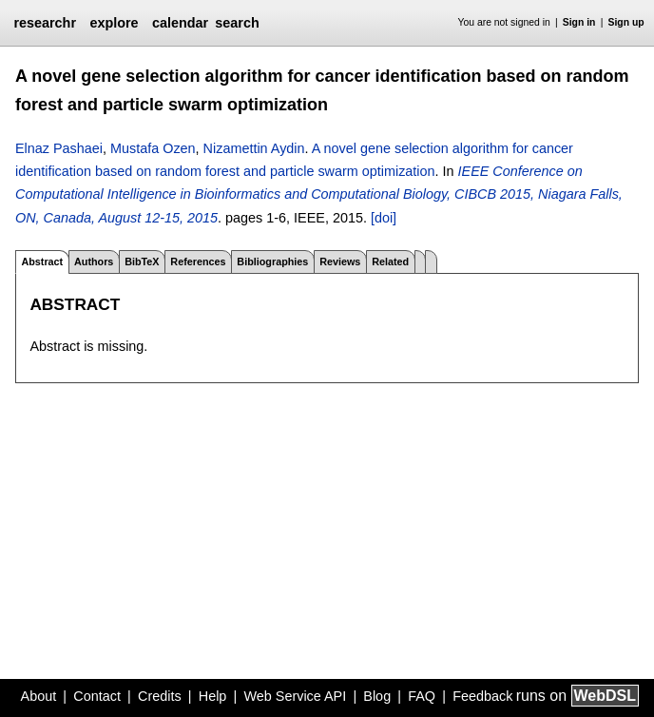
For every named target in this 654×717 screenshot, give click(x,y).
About (39, 696)
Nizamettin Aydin (254, 148)
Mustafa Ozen (153, 148)
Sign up (626, 22)
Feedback (482, 696)
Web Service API (294, 696)
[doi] (383, 217)
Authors (93, 261)
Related (390, 261)
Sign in (579, 22)
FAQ (421, 696)
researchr (44, 22)
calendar (180, 22)
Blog (377, 696)
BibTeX (142, 261)
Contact (97, 696)
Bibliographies (272, 261)
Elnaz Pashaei (59, 148)
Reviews (339, 261)
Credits (160, 696)
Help (213, 696)
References (197, 261)
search (237, 22)
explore (113, 22)
